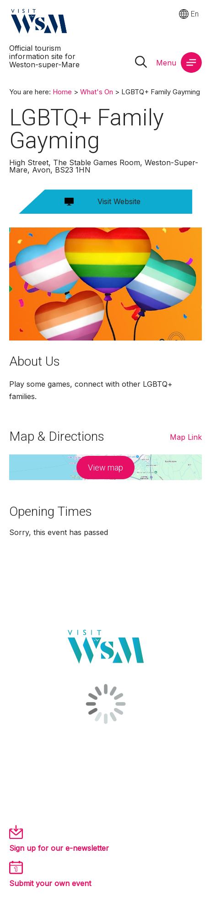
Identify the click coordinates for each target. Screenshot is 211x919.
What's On (96, 91)
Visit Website (119, 201)
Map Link (186, 437)
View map (105, 467)
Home (62, 91)
